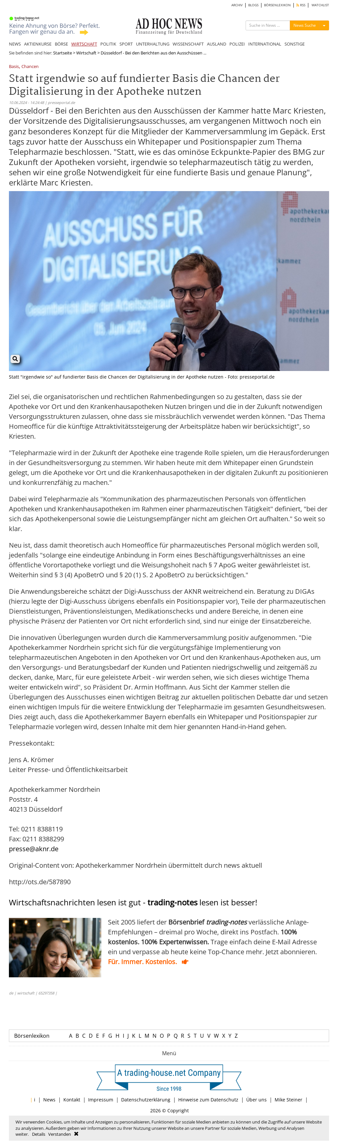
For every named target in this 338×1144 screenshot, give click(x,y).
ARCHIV (237, 5)
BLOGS (253, 5)
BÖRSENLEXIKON (277, 5)
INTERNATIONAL (264, 44)
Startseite (62, 53)
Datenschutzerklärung (145, 1099)
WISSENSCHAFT (188, 44)
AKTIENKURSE (37, 44)
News (49, 1099)
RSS (300, 5)
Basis (14, 66)
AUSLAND (216, 44)
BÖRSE (61, 44)
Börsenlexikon (32, 1035)
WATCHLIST (320, 5)
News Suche (304, 25)
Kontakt (71, 1099)
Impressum (100, 1099)
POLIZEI (237, 44)
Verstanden (59, 1134)
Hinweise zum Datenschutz (208, 1099)
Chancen (30, 66)
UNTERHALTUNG (152, 44)
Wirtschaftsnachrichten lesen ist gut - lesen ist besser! (133, 902)
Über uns (256, 1099)
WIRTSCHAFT (84, 44)
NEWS (15, 44)
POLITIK (108, 44)
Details (38, 1134)
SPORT (126, 44)
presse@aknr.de (33, 848)
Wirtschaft (86, 53)
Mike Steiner (288, 1099)
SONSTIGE (295, 44)
